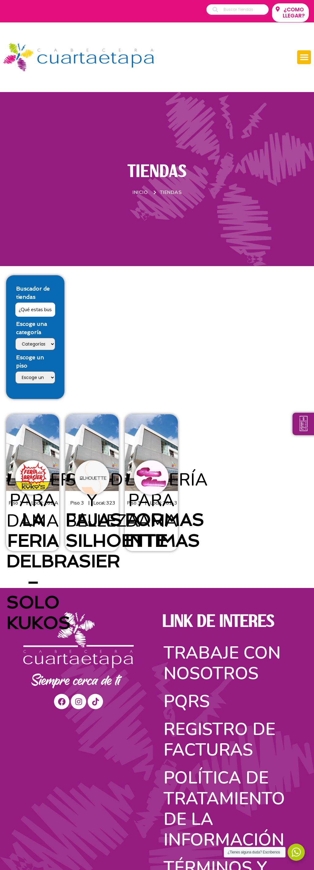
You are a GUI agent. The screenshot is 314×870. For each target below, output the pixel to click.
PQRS (186, 701)
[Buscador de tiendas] (35, 310)
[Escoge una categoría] (35, 344)
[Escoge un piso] (35, 377)
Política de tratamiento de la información (224, 809)
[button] (304, 57)
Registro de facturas (219, 739)
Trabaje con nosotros (222, 663)
